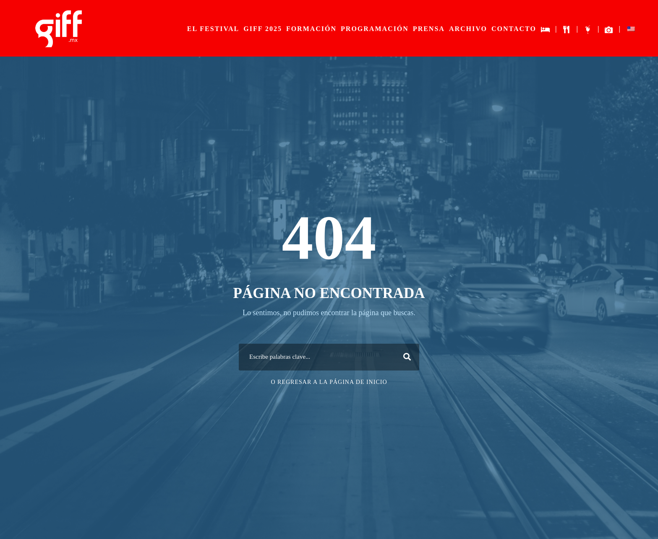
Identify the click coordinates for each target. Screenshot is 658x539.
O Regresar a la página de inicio (329, 382)
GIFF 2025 (262, 28)
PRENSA (429, 28)
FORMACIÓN (311, 28)
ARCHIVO (468, 28)
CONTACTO (513, 28)
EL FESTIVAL (213, 28)
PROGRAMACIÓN (375, 28)
